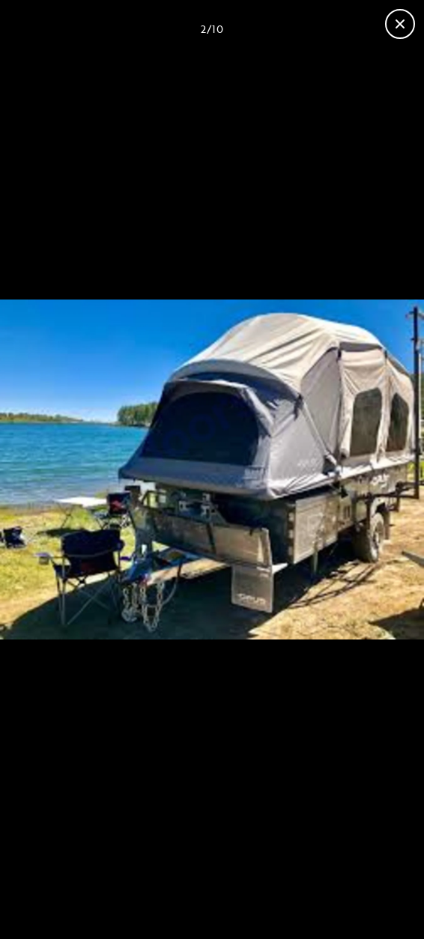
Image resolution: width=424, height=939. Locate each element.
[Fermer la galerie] (400, 24)
